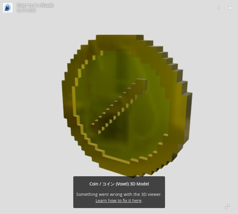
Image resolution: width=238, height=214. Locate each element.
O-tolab (29, 10)
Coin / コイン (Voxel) (35, 5)
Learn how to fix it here (118, 200)
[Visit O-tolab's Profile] (8, 7)
